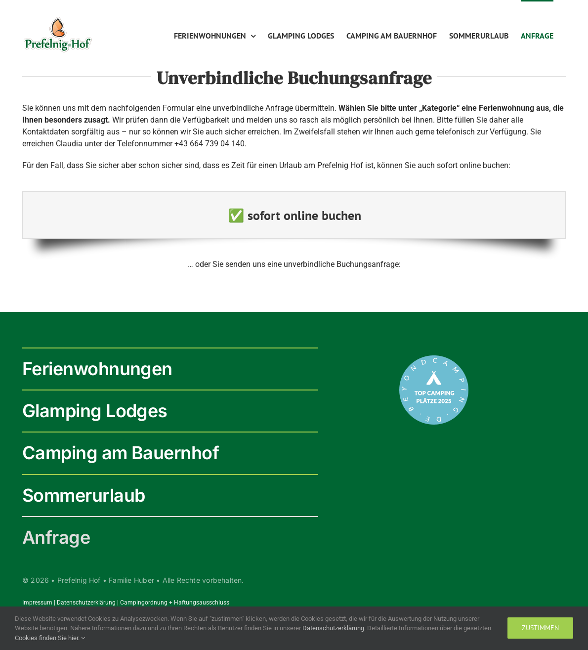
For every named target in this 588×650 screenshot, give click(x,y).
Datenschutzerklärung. (334, 628)
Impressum (37, 602)
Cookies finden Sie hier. (50, 638)
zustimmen (540, 627)
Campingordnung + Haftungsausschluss (174, 602)
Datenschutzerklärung (86, 602)
